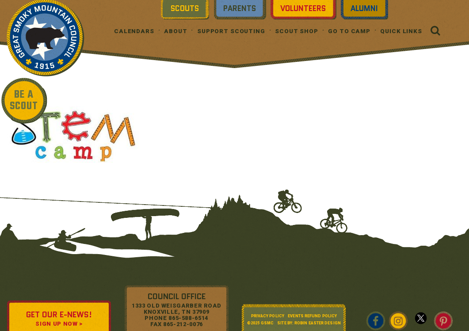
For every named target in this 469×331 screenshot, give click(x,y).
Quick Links (401, 31)
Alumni (364, 8)
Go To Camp (349, 31)
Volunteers (303, 8)
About (175, 31)
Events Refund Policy (312, 316)
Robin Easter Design (317, 323)
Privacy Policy (267, 316)
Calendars (134, 31)
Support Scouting (231, 31)
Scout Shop (296, 31)
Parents (239, 8)
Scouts (185, 8)
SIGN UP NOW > (58, 323)
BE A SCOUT (24, 100)
